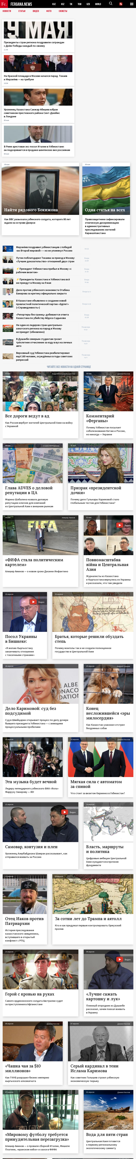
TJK (71, 4)
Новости (7, 11)
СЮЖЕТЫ (63, 11)
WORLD (99, 4)
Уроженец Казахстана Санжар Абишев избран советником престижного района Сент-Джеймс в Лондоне (85, 53)
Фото (49, 11)
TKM (80, 4)
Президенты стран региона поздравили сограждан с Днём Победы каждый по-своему (17, 49)
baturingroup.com (88, 1156)
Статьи (22, 11)
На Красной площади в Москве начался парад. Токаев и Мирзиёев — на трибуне (50, 49)
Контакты (9, 1151)
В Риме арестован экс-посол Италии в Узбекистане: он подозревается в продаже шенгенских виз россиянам (117, 53)
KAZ (54, 4)
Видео (36, 11)
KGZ (63, 4)
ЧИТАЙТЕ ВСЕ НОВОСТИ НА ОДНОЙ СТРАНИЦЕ (69, 279)
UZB (89, 4)
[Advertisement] (114, 174)
